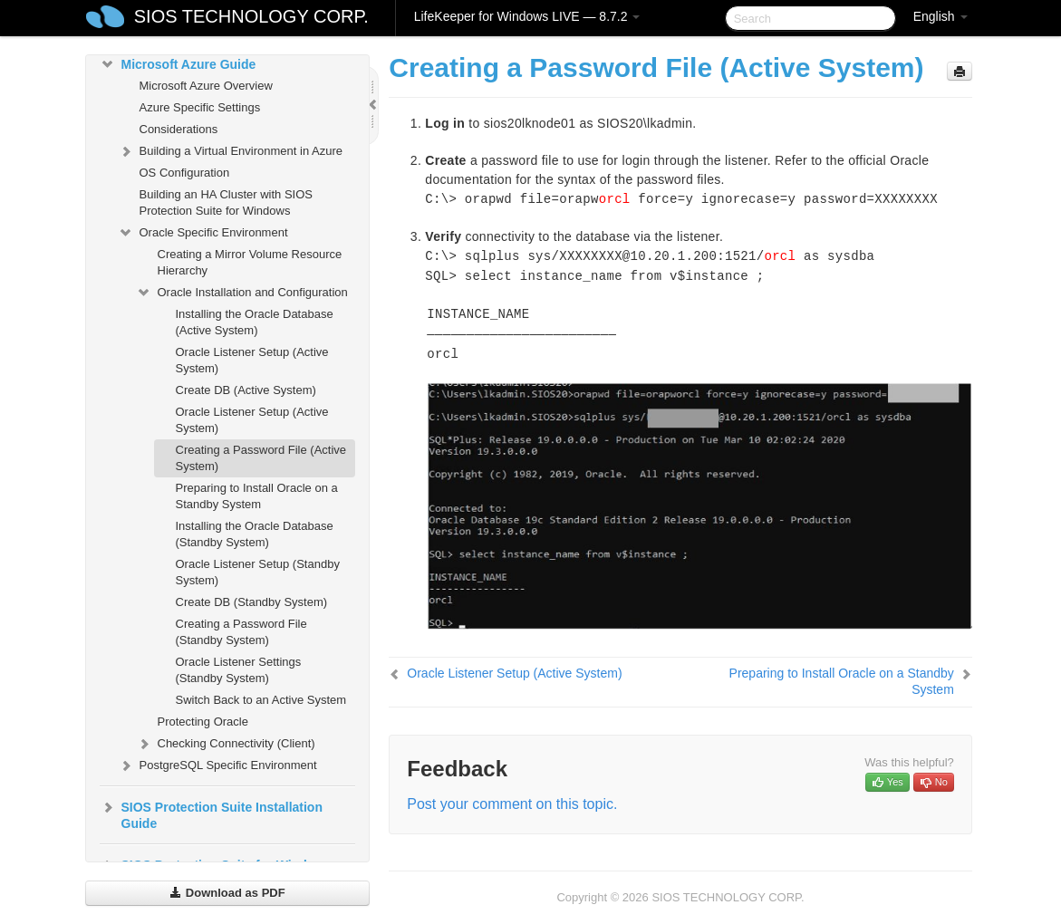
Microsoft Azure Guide (178, 64)
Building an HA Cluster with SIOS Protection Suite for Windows (226, 202)
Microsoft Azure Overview (206, 85)
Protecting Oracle (203, 721)
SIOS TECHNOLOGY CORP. (251, 16)
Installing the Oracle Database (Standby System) (254, 534)
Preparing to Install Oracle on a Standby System (257, 496)
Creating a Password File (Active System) (261, 458)
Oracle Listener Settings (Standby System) (239, 670)
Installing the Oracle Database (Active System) (254, 322)
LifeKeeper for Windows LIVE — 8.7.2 (527, 16)
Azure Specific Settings (200, 107)
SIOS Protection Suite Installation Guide (211, 813)
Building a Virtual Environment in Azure (230, 151)
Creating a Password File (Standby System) (241, 632)
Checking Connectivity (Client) (225, 744)
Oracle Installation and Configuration (242, 292)
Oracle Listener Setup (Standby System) (258, 572)
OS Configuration (185, 172)
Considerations (179, 129)
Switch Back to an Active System (261, 700)
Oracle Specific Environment (203, 233)
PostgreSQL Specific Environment (217, 765)
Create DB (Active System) (246, 390)
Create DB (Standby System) (252, 602)
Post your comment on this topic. (512, 804)
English (940, 16)
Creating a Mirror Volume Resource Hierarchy (250, 262)
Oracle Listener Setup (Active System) (252, 360)
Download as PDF (227, 893)
